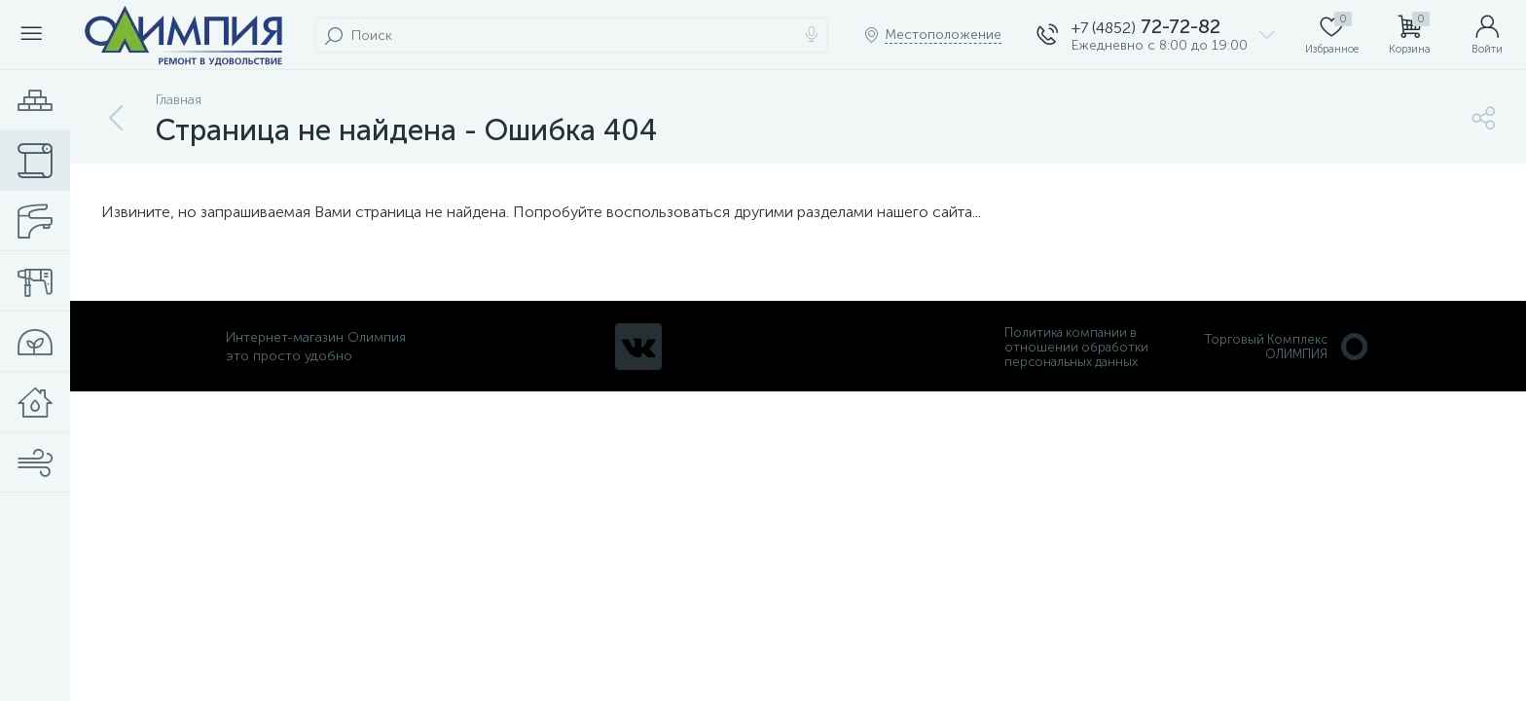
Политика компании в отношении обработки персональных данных (1076, 347)
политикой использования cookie (1311, 536)
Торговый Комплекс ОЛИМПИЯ (1287, 346)
